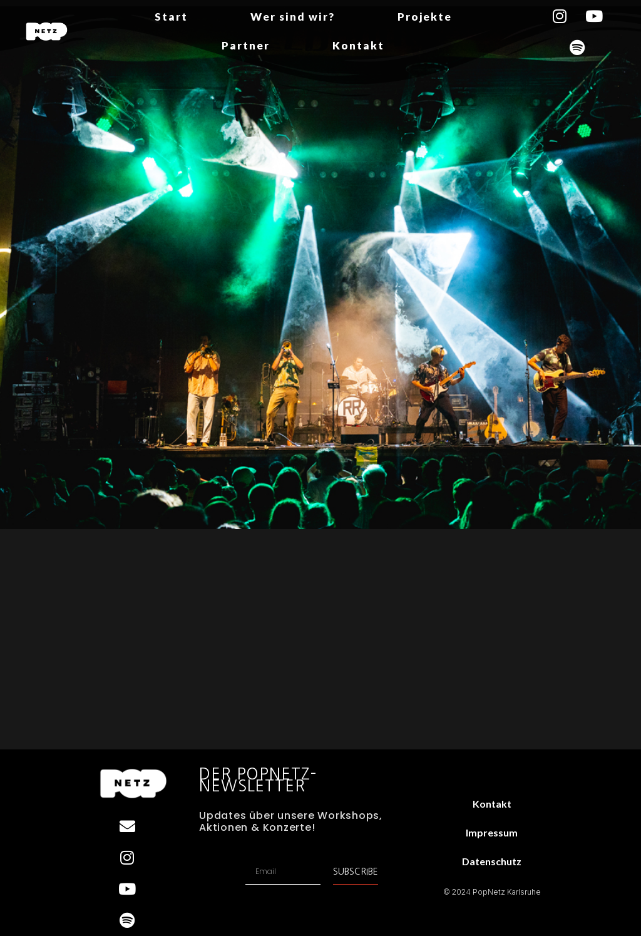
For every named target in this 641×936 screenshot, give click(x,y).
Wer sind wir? (292, 16)
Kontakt (358, 45)
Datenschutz (491, 861)
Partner (246, 45)
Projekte (424, 16)
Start (171, 16)
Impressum (492, 832)
